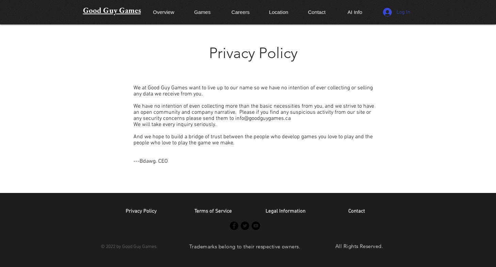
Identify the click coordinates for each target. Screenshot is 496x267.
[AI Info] (355, 12)
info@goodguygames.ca (263, 118)
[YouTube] (256, 225)
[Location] (279, 12)
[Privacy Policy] (141, 211)
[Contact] (317, 12)
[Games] (202, 12)
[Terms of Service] (213, 211)
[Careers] (241, 12)
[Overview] (164, 12)
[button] (357, 211)
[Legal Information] (285, 211)
